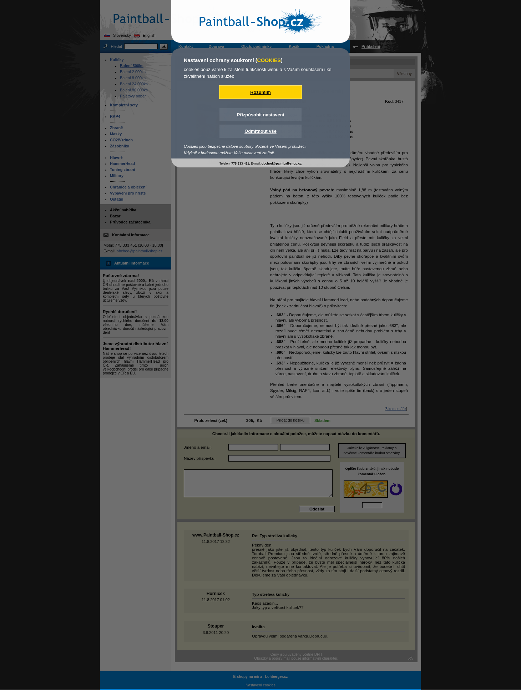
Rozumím (260, 92)
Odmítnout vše (260, 131)
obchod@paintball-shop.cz (282, 163)
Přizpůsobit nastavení (260, 114)
